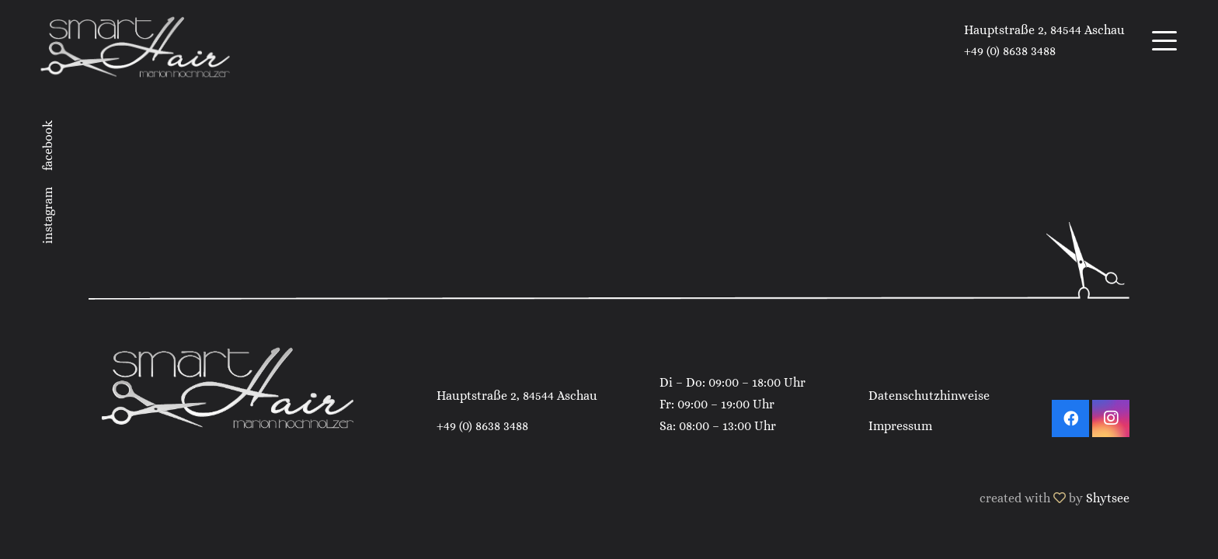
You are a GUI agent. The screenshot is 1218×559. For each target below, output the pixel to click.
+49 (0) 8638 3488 (482, 425)
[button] (1164, 41)
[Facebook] (1070, 418)
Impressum (900, 425)
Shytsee (1107, 498)
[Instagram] (1110, 418)
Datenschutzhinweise (929, 395)
